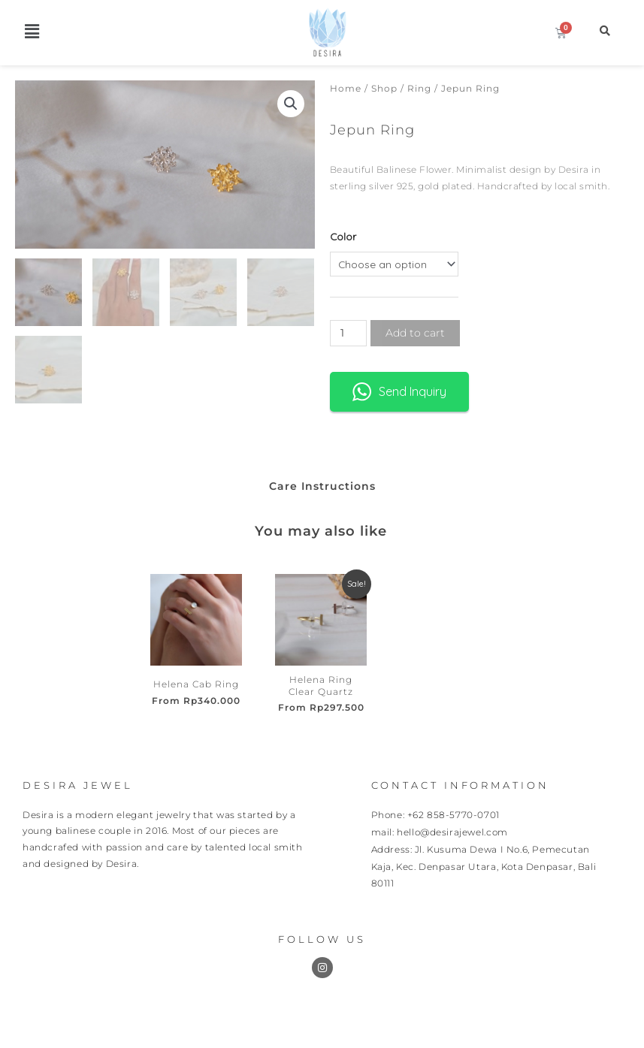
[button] (32, 31)
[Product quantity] (348, 333)
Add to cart (415, 333)
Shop (384, 88)
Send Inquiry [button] (399, 391)
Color (343, 236)
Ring (419, 88)
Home (345, 88)
